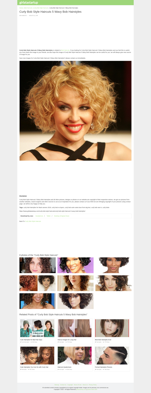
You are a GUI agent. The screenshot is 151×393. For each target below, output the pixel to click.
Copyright (70, 385)
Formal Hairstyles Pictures (103, 367)
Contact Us (63, 385)
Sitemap (56, 385)
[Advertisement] (75, 33)
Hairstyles (61, 342)
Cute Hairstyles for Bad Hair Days (31, 340)
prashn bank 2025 (92, 389)
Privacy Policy (93, 385)
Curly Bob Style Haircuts (33, 221)
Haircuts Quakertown (64, 367)
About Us (85, 385)
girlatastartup (28, 2)
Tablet (48, 216)
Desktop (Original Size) (61, 216)
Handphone (39, 216)
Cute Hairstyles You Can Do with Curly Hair (34, 367)
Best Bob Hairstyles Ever (103, 340)
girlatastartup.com (81, 389)
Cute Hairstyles (24, 342)
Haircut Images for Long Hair (67, 340)
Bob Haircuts (23, 15)
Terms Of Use (77, 385)
